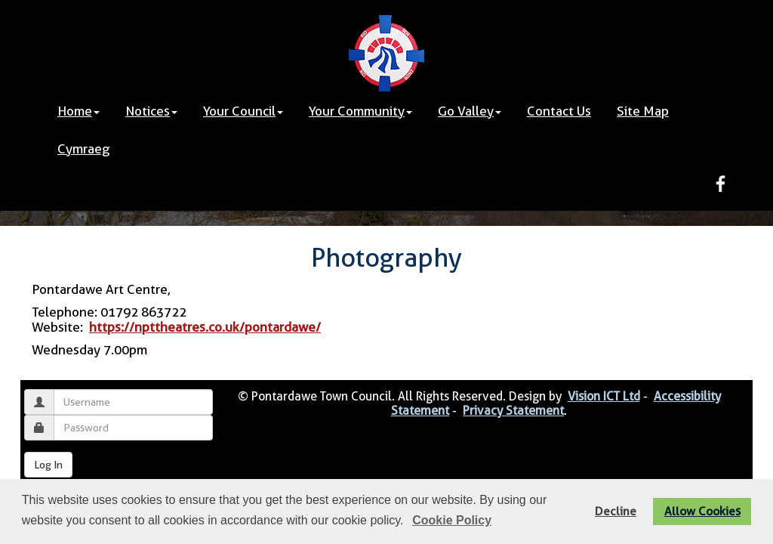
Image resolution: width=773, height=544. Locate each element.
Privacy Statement (513, 410)
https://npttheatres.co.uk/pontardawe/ (205, 327)
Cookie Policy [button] (451, 520)
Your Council (243, 111)
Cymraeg (83, 148)
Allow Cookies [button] (702, 511)
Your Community (360, 111)
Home (78, 111)
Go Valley (469, 111)
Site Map (643, 111)
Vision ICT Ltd (604, 396)
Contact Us (559, 111)
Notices (151, 111)
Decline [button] (615, 511)
